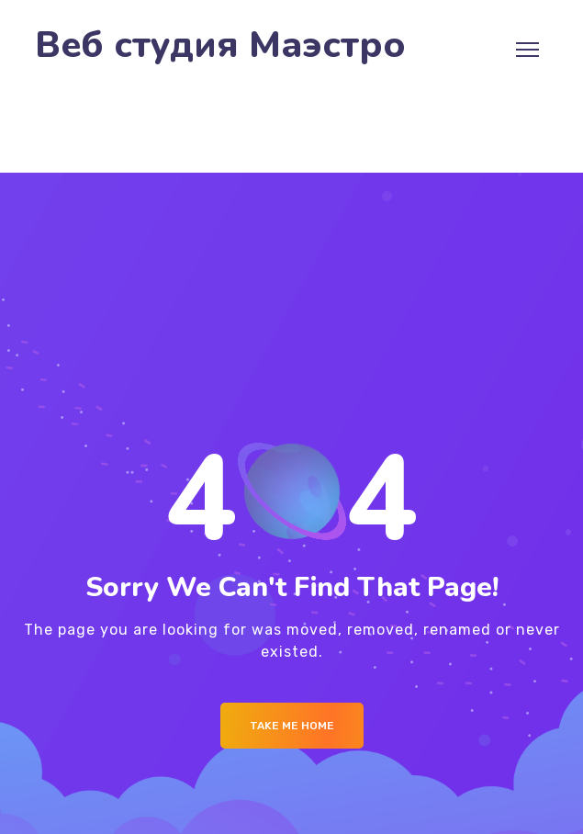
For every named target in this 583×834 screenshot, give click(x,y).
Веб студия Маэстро (220, 45)
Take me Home (292, 725)
